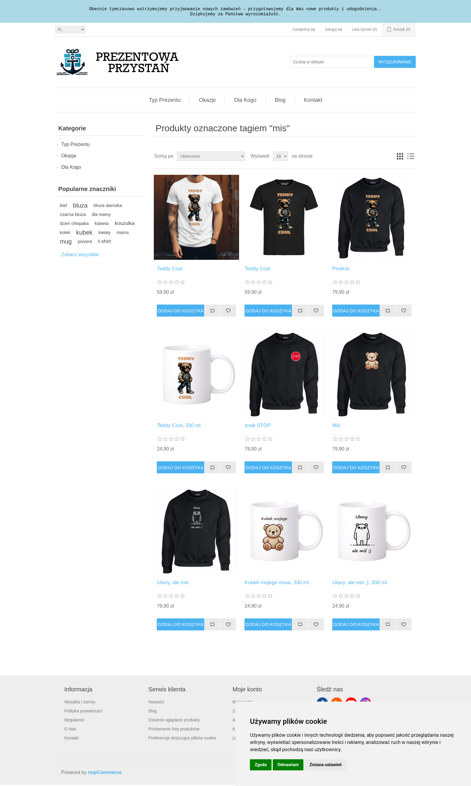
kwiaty (105, 233)
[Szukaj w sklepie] (332, 63)
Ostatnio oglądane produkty (174, 721)
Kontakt (313, 101)
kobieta (102, 224)
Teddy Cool (169, 270)
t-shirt (104, 242)
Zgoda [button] (261, 764)
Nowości (156, 703)
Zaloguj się (333, 31)
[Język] (70, 31)
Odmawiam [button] (288, 764)
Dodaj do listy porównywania (212, 312)
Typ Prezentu (165, 101)
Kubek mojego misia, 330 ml (277, 584)
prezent (85, 242)
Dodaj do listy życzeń (228, 312)
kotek (65, 233)
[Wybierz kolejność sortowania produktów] (211, 157)
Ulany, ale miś (173, 584)
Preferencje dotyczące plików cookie (182, 739)
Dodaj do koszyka (181, 311)
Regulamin (74, 721)
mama (123, 233)
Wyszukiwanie (394, 63)
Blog (280, 101)
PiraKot (340, 270)
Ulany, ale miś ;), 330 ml (359, 584)
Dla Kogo (245, 101)
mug (66, 242)
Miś (336, 426)
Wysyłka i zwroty (79, 703)
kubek (84, 233)
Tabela (399, 157)
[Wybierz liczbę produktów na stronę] (280, 157)
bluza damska (108, 206)
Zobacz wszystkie (80, 255)
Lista (410, 157)
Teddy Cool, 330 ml (179, 426)
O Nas (70, 730)
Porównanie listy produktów (173, 730)
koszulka (125, 224)
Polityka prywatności (83, 712)
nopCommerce (105, 773)
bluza (80, 206)
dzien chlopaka (74, 224)
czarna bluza (73, 215)
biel (63, 206)
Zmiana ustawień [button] (325, 764)
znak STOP (258, 426)
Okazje (207, 101)
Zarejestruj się (304, 31)
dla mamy (101, 215)
